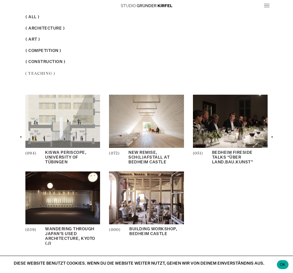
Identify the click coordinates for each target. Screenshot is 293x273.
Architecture (45, 28)
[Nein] (286, 265)
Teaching (40, 73)
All (32, 17)
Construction (45, 62)
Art (32, 40)
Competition (43, 51)
